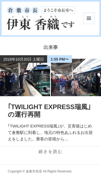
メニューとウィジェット (89, 18)
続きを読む (51, 151)
